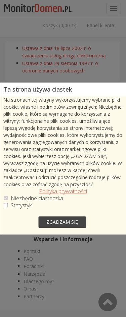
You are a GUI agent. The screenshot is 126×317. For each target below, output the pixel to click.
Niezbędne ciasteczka (37, 198)
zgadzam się (62, 222)
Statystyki (22, 205)
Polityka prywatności (63, 191)
